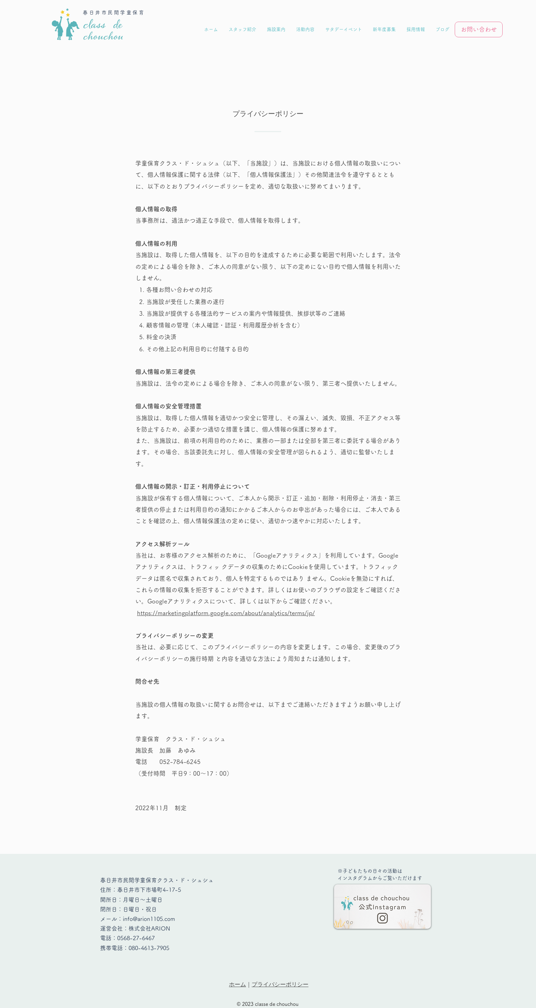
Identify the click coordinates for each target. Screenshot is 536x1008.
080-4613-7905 (148, 948)
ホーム (237, 984)
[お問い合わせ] (479, 29)
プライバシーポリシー (280, 984)
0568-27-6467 (136, 938)
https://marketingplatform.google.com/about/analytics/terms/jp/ (226, 613)
